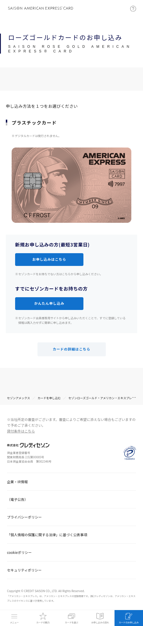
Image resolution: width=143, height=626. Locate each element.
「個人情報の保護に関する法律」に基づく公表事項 (47, 534)
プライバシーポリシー (24, 516)
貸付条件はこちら (21, 430)
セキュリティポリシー (24, 569)
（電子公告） (17, 499)
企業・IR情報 (17, 481)
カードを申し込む (49, 398)
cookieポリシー (19, 552)
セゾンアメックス (18, 398)
